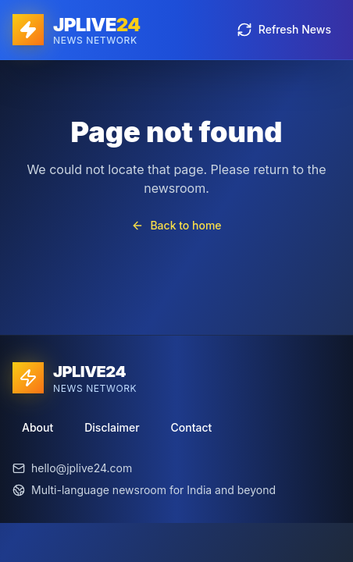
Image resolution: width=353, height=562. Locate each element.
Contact (191, 427)
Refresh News (284, 29)
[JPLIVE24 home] (76, 29)
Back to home (176, 225)
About (37, 427)
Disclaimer (111, 427)
